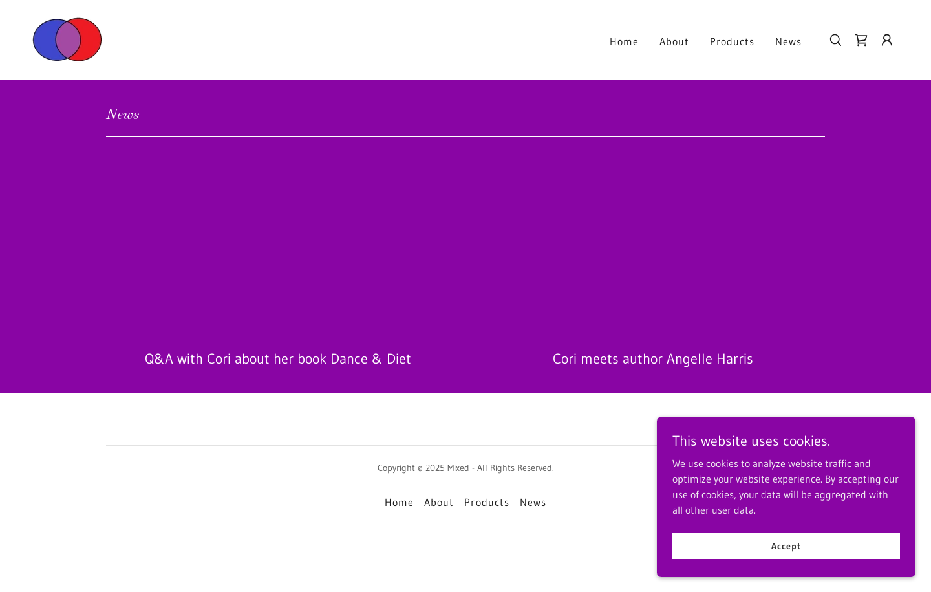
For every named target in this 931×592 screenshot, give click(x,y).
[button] (887, 40)
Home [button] (399, 502)
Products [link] (732, 41)
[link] (68, 38)
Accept (785, 545)
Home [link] (624, 41)
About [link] (674, 41)
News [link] (788, 41)
